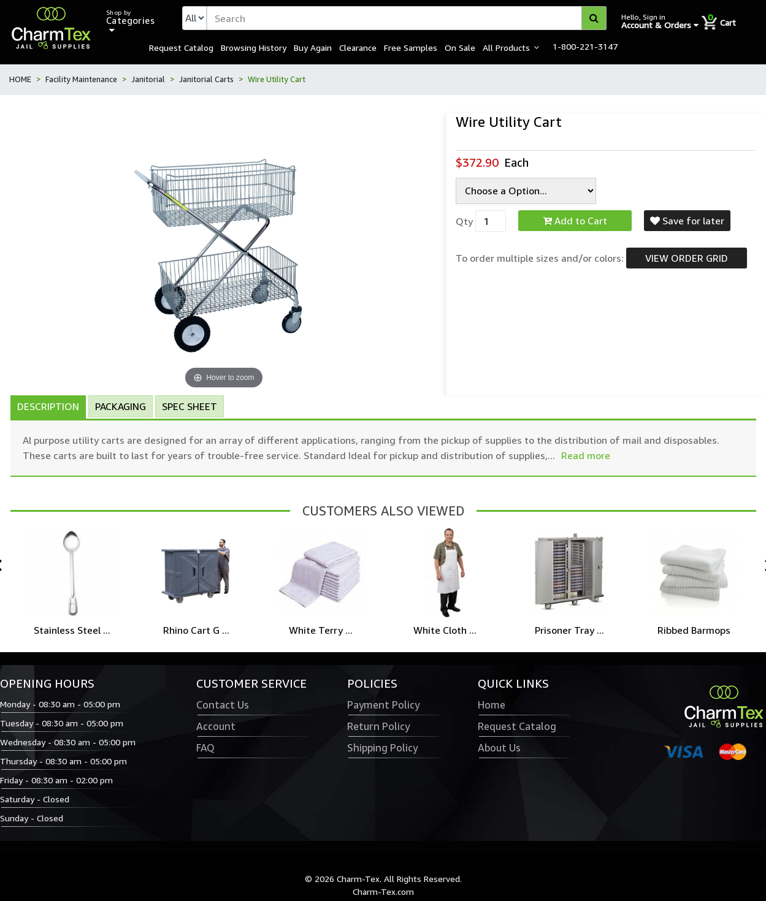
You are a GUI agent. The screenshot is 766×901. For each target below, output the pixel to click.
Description (48, 406)
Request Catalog (181, 47)
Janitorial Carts (206, 79)
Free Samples (410, 47)
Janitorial (148, 79)
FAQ (205, 748)
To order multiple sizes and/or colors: (540, 258)
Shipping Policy (382, 748)
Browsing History (253, 47)
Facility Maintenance (81, 79)
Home (491, 705)
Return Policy (378, 726)
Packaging (120, 406)
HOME (20, 79)
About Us (499, 748)
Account (216, 726)
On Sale (460, 47)
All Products (506, 47)
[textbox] (407, 18)
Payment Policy (383, 705)
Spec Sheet (189, 406)
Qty (464, 221)
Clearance (358, 47)
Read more (585, 455)
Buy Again (313, 47)
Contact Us (222, 705)
